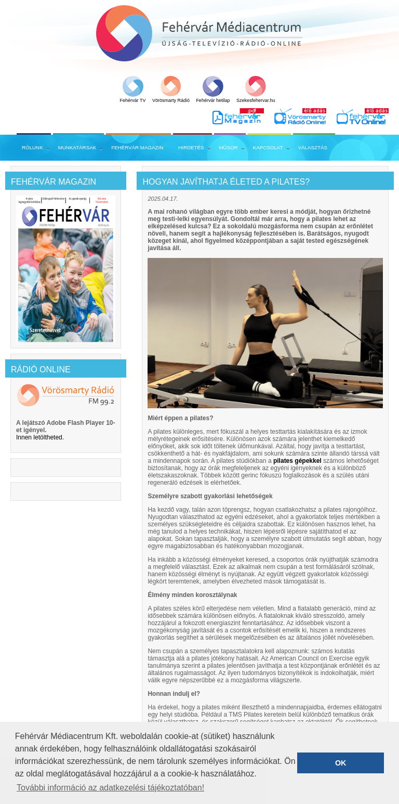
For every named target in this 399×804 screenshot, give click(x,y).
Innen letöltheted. (40, 437)
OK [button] (341, 763)
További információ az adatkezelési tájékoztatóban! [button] (110, 787)
